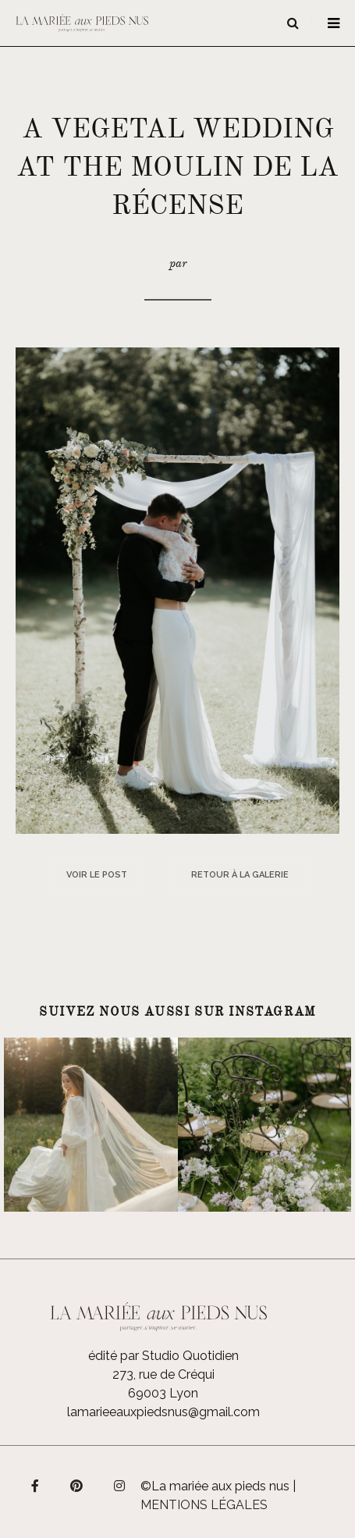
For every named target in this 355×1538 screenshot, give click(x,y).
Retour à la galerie (240, 875)
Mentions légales (204, 1504)
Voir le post (96, 875)
